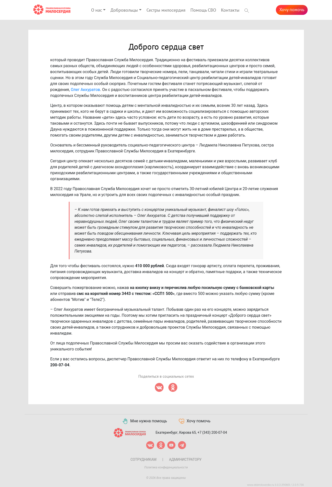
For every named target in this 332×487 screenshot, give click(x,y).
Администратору (185, 459)
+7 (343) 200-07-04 (212, 432)
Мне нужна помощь (144, 421)
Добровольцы (124, 10)
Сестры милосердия (166, 10)
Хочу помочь (291, 9)
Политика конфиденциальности (166, 467)
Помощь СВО (203, 10)
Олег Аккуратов (85, 89)
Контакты (230, 10)
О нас (96, 10)
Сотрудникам (143, 459)
